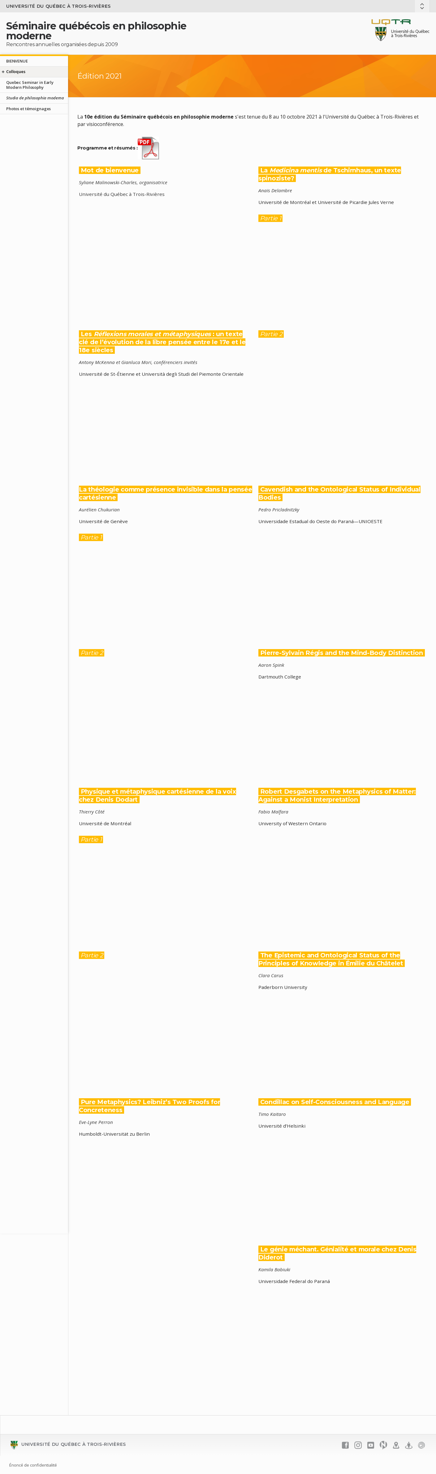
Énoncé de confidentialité (33, 1465)
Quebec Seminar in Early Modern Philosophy (30, 85)
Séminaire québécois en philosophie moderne (96, 31)
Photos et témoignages (28, 108)
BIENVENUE (17, 61)
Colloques (15, 71)
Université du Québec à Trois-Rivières (58, 6)
